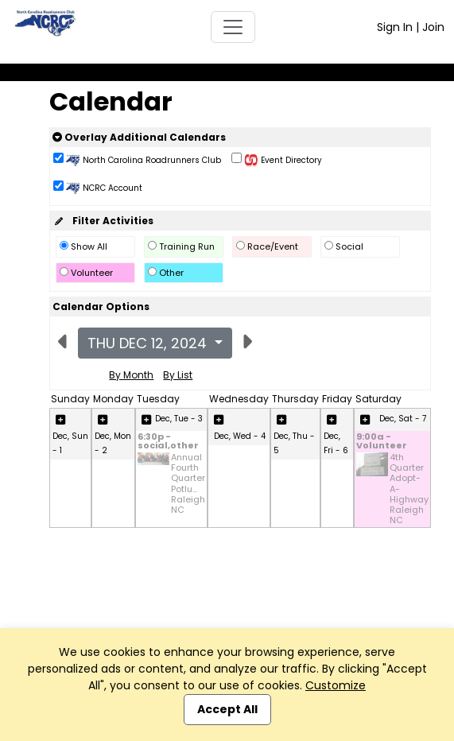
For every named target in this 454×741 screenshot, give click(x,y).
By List (177, 375)
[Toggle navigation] (233, 27)
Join (433, 27)
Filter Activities (102, 220)
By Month (131, 375)
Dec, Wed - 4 (240, 436)
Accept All (227, 709)
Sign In (395, 27)
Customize (335, 685)
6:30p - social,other (168, 442)
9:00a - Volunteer (381, 442)
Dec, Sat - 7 (402, 419)
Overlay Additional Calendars (139, 137)
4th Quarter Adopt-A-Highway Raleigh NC (409, 489)
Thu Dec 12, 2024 (149, 343)
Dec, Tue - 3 (179, 419)
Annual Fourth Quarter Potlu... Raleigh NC (188, 483)
